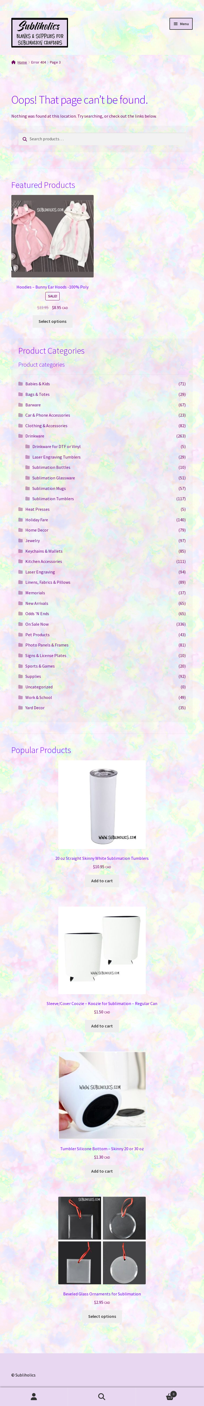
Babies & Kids (37, 383)
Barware (33, 404)
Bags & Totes (37, 394)
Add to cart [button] (102, 880)
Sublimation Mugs (49, 488)
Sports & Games (40, 666)
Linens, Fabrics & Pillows (47, 582)
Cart (156, 1393)
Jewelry (32, 540)
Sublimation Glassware (53, 477)
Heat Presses (37, 509)
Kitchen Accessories (43, 561)
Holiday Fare (36, 519)
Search (102, 1397)
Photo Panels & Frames (47, 645)
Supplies (33, 676)
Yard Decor (35, 707)
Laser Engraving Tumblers (56, 457)
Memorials (35, 592)
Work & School (38, 697)
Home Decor (36, 530)
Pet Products (37, 634)
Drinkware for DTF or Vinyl (56, 446)
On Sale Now (37, 624)
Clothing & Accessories (46, 425)
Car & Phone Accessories (47, 415)
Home (22, 62)
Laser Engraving (40, 572)
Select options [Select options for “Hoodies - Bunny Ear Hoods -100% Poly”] (52, 321)
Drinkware (34, 436)
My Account (34, 1397)
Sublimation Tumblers (53, 498)
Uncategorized (39, 686)
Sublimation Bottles (51, 467)
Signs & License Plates (45, 655)
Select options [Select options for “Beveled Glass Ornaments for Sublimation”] (102, 1316)
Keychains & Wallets (44, 551)
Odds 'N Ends (37, 613)
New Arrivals (36, 603)
